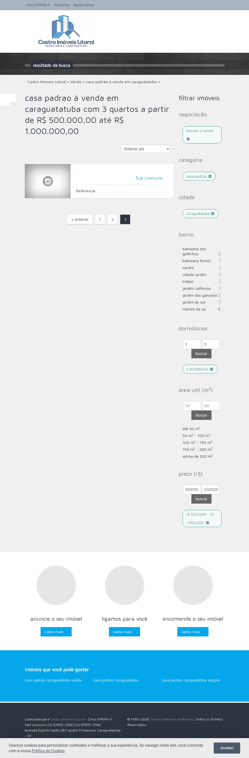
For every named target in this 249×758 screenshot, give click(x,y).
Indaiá (188, 281)
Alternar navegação (29, 23)
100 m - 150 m (197, 442)
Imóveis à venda (199, 134)
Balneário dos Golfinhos (194, 251)
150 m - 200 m (198, 449)
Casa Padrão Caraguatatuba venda (53, 680)
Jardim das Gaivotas (200, 295)
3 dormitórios (200, 369)
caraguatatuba (200, 213)
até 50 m (191, 428)
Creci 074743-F (38, 5)
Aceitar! (227, 748)
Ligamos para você (124, 618)
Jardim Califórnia (197, 288)
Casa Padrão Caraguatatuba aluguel (191, 680)
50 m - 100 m (196, 435)
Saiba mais (54, 631)
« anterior (80, 219)
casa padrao (199, 176)
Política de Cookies (48, 751)
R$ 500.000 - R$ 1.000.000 (200, 518)
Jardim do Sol (194, 302)
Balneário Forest (196, 260)
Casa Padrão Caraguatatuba (115, 680)
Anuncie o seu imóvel (56, 618)
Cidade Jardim (194, 274)
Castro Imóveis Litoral (67, 719)
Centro (188, 267)
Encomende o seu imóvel (193, 618)
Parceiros (61, 5)
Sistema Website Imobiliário (172, 719)
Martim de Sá (194, 309)
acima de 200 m (198, 456)
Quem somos (83, 5)
